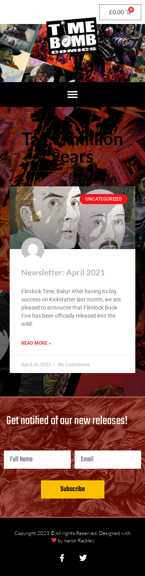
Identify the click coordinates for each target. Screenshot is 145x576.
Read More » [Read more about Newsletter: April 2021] (36, 343)
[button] (72, 94)
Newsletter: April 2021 (63, 272)
